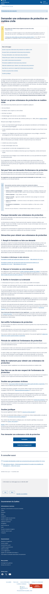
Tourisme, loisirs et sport (6, 531)
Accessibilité (8, 582)
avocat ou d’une (29, 412)
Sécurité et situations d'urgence (8, 529)
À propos (30, 584)
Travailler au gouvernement (7, 547)
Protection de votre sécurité (7, 6)
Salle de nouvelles (5, 548)
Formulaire (24, 439)
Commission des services (17, 416)
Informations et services (7, 506)
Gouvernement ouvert (6, 545)
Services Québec (4, 543)
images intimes (43, 118)
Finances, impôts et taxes (6, 519)
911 (11, 29)
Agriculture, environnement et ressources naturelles (12, 508)
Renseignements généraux (6, 563)
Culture (2, 510)
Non (13, 492)
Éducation (3, 512)
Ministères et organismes (6, 541)
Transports (3, 532)
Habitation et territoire (6, 521)
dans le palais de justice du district (12, 274)
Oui (6, 492)
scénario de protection (39, 399)
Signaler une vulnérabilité (9, 552)
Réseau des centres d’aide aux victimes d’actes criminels (20, 37)
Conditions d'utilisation (21, 584)
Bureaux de (6, 565)
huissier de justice (7, 314)
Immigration (3, 523)
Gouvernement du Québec (10, 501)
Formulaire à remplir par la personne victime (15, 259)
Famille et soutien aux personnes (8, 518)
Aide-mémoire (36, 259)
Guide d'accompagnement (24, 445)
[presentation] (13, 486)
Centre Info (13, 421)
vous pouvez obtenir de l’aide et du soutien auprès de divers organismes (27, 384)
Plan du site (15, 582)
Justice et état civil (5, 525)
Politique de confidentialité (37, 582)
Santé (2, 527)
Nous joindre (45, 3)
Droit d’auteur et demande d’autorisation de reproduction (13, 554)
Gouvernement (5, 539)
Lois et (5, 550)
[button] (36, 586)
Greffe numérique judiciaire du (30, 271)
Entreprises (3, 516)
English (44, 1)
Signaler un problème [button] (21, 494)
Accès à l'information (24, 582)
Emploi (2, 514)
